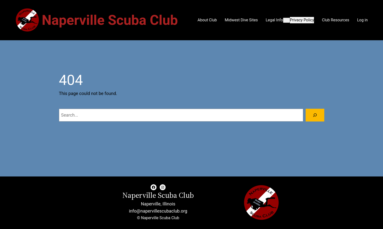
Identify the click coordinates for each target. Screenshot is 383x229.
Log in (362, 20)
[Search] (315, 115)
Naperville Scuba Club (110, 20)
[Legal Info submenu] (286, 20)
